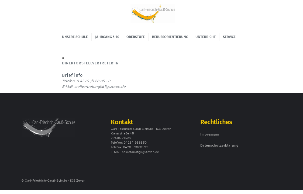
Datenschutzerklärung (219, 145)
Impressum (209, 134)
